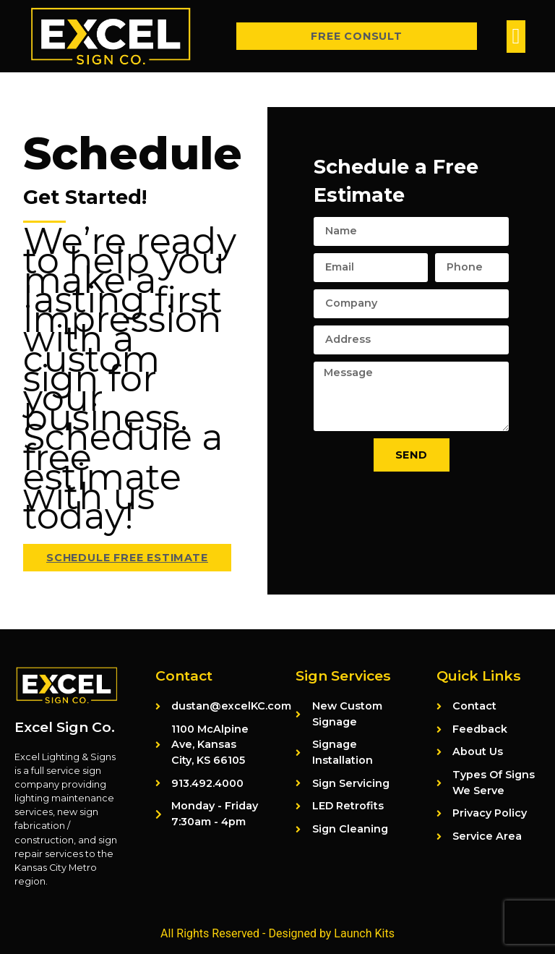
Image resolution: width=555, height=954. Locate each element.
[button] (516, 36)
